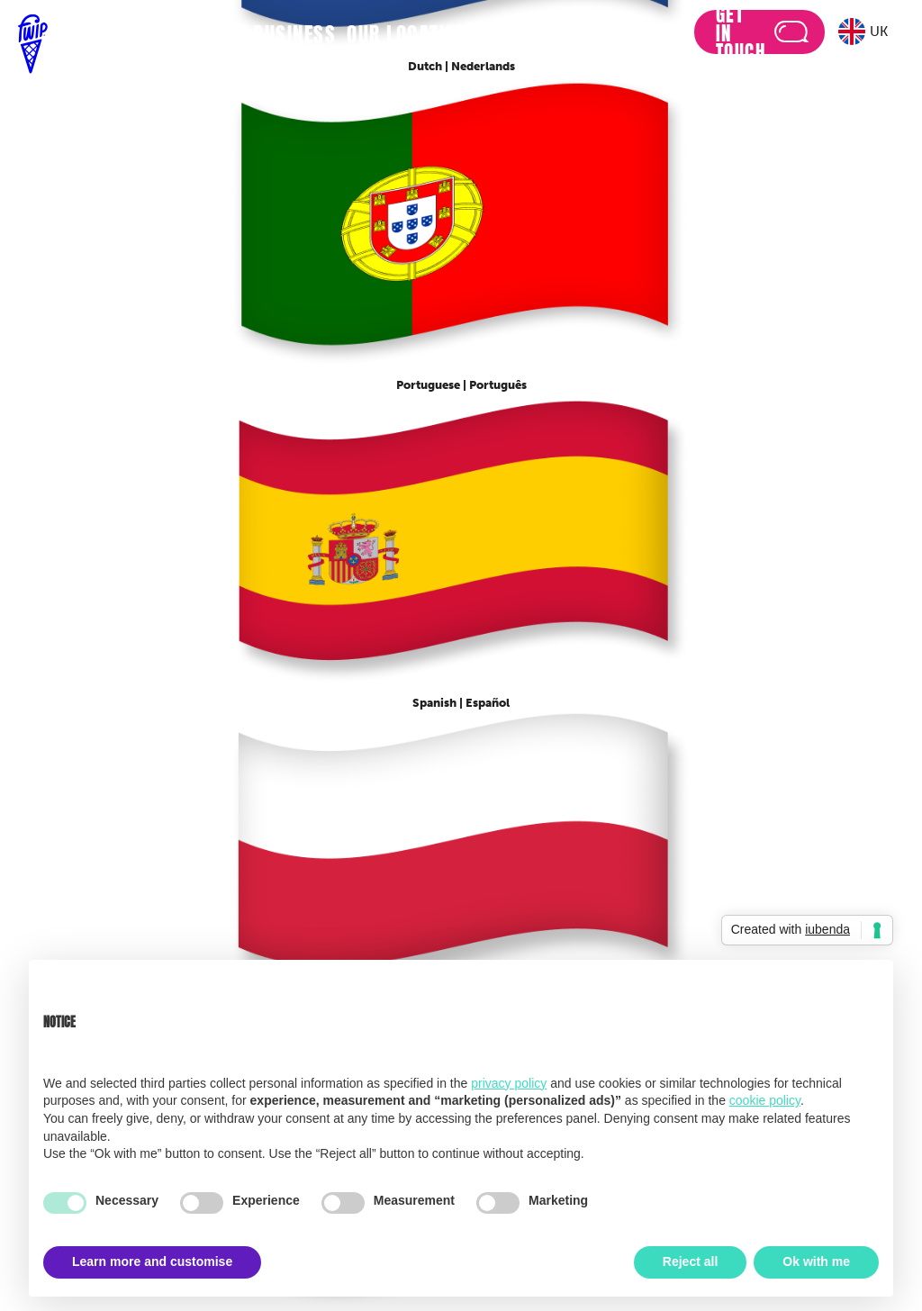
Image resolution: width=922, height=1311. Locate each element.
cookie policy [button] (764, 1100)
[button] (865, 31)
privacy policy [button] (509, 1083)
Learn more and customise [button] (152, 1261)
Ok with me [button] (816, 1261)
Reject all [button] (690, 1261)
